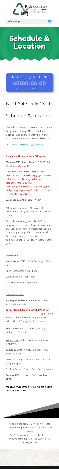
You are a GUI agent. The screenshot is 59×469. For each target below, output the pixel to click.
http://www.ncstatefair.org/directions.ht (26, 144)
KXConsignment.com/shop (30, 321)
